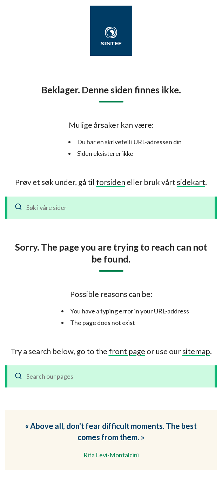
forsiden (110, 182)
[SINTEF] (111, 36)
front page (127, 351)
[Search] (18, 376)
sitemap (196, 351)
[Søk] (18, 207)
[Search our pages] (111, 376)
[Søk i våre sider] (111, 208)
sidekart (191, 182)
